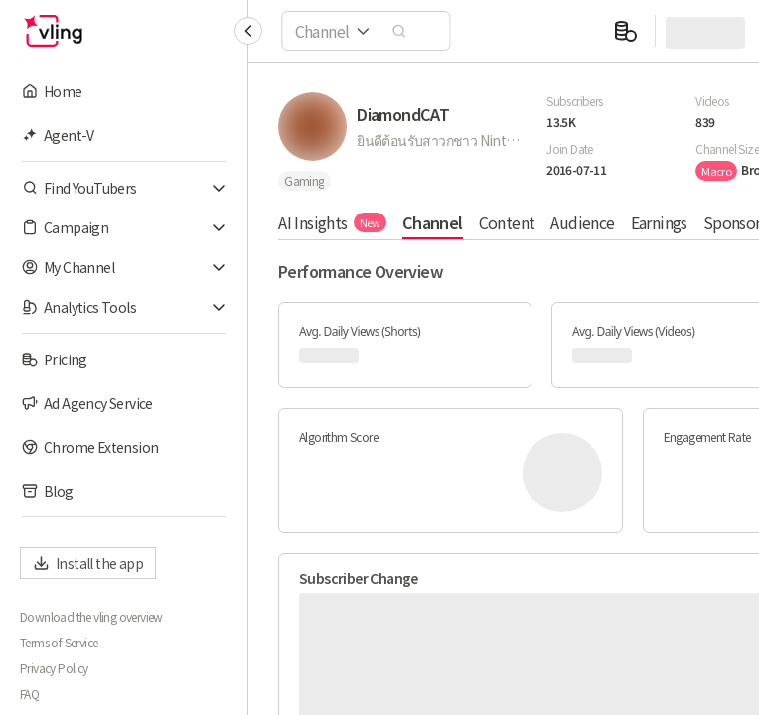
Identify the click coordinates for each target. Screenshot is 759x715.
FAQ (29, 694)
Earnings (658, 222)
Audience (582, 222)
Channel (432, 222)
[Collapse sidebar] (248, 31)
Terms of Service (58, 642)
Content (506, 222)
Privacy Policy (54, 668)
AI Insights (332, 222)
